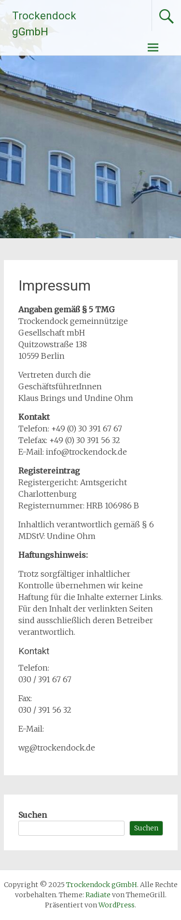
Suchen (32, 815)
